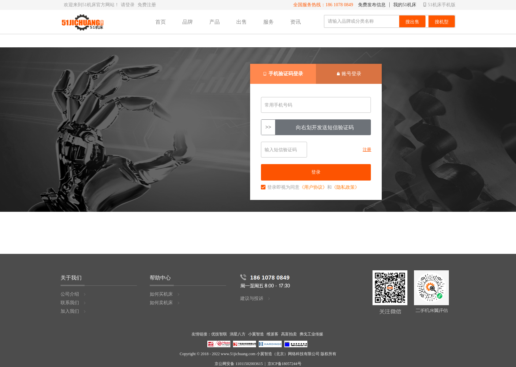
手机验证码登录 (283, 73)
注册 (367, 149)
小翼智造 (256, 334)
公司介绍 (73, 294)
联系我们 (73, 302)
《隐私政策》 (345, 187)
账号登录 (348, 73)
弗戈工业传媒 (311, 334)
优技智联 (219, 334)
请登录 (128, 4)
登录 (316, 172)
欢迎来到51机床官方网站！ (91, 4)
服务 (268, 22)
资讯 (295, 22)
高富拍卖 (289, 334)
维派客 (272, 334)
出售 (241, 22)
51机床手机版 (439, 4)
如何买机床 (165, 294)
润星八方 (237, 334)
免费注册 (147, 4)
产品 (214, 22)
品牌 (187, 22)
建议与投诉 (255, 298)
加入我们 (73, 311)
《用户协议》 (313, 187)
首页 (160, 22)
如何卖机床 (165, 302)
